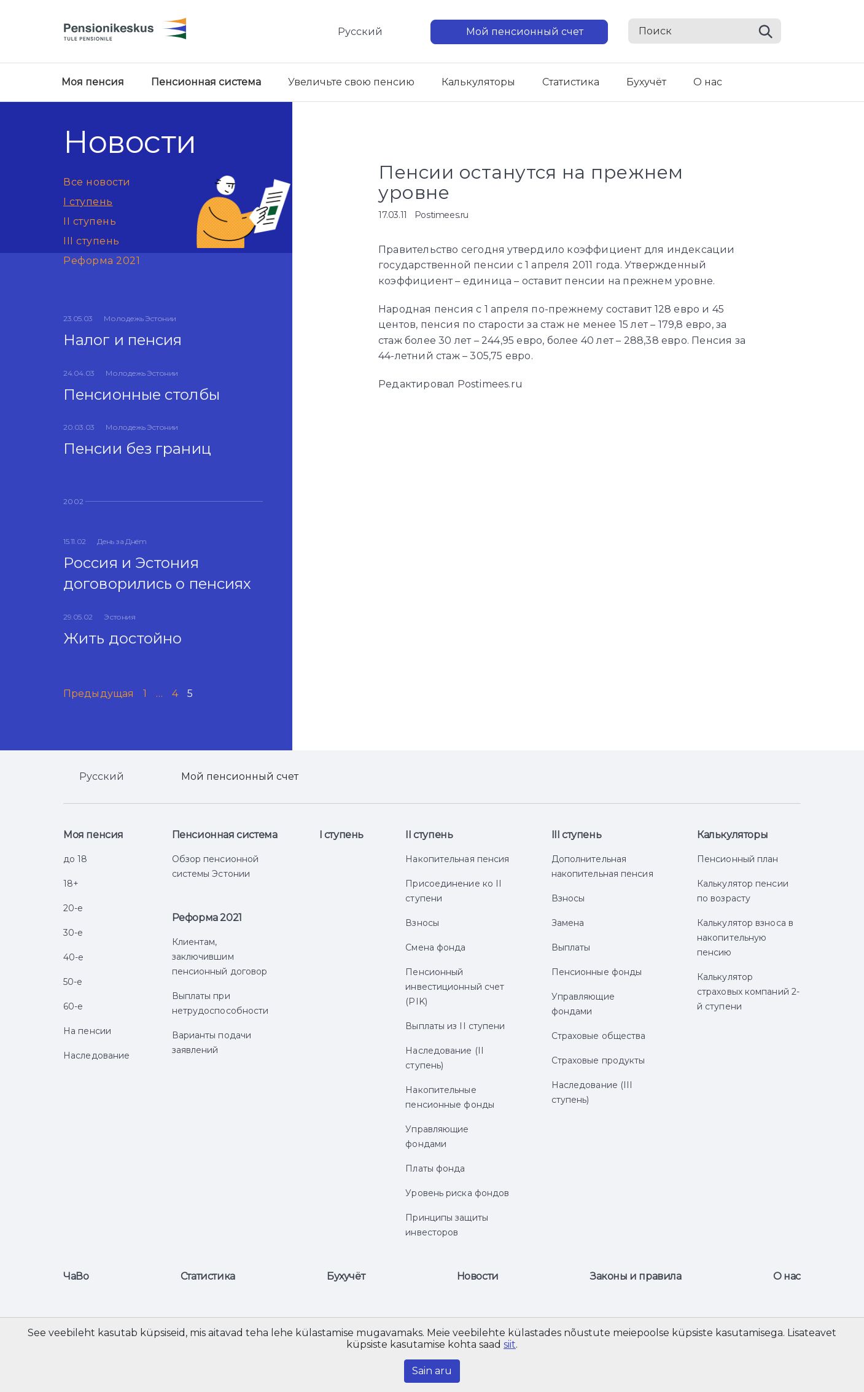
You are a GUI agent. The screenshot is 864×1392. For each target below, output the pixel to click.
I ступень (88, 202)
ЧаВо (75, 1276)
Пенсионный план (738, 859)
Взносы (422, 922)
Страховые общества (598, 1035)
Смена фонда (435, 947)
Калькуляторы (478, 82)
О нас (707, 82)
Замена (568, 922)
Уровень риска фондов (457, 1193)
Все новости (97, 182)
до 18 (75, 859)
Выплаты (571, 947)
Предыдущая (98, 693)
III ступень (91, 241)
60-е (73, 1006)
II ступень (89, 221)
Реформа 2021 (101, 260)
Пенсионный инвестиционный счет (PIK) (454, 986)
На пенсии (87, 1030)
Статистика (570, 82)
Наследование (96, 1055)
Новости (478, 1276)
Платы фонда (435, 1168)
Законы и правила (636, 1276)
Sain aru (432, 1371)
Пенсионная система (206, 82)
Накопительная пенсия (457, 859)
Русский (360, 31)
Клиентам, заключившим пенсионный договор (220, 956)
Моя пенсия (92, 82)
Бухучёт (646, 82)
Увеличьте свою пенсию (351, 82)
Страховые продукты (598, 1060)
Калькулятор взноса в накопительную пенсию (745, 937)
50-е (72, 981)
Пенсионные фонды (596, 972)
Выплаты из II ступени (455, 1026)
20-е (73, 908)
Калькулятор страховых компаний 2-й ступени (748, 991)
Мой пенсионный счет (524, 31)
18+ (71, 883)
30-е (73, 932)
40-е (73, 957)
